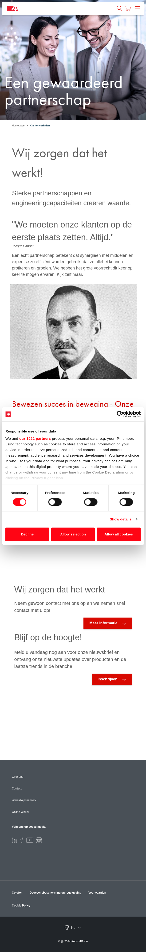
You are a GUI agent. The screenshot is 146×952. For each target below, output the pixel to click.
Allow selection (73, 534)
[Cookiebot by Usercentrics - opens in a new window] (120, 414)
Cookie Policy (21, 905)
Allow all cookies (118, 534)
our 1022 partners (35, 438)
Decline (27, 534)
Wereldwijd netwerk (24, 800)
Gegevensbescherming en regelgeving (55, 892)
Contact (17, 788)
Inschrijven (107, 679)
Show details (121, 519)
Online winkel (20, 812)
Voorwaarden (97, 892)
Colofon (17, 892)
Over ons (18, 776)
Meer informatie (103, 623)
